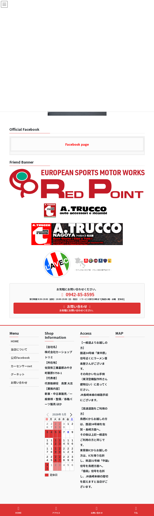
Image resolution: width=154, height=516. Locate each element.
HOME (15, 341)
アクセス (56, 510)
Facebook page (77, 144)
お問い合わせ (19, 382)
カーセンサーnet (21, 366)
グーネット (18, 374)
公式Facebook (20, 358)
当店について (19, 349)
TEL (136, 510)
